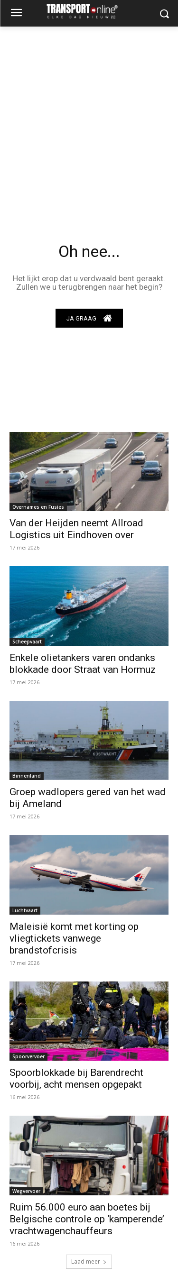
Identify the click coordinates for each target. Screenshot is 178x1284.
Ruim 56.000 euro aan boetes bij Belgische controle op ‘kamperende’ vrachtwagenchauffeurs (86, 1219)
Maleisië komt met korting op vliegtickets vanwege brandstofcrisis (74, 938)
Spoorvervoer (28, 1056)
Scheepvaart (27, 641)
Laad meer (89, 1261)
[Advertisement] (89, 120)
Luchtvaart (24, 910)
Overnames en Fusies (38, 507)
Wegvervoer (26, 1191)
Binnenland (26, 775)
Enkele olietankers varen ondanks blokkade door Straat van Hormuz (82, 663)
